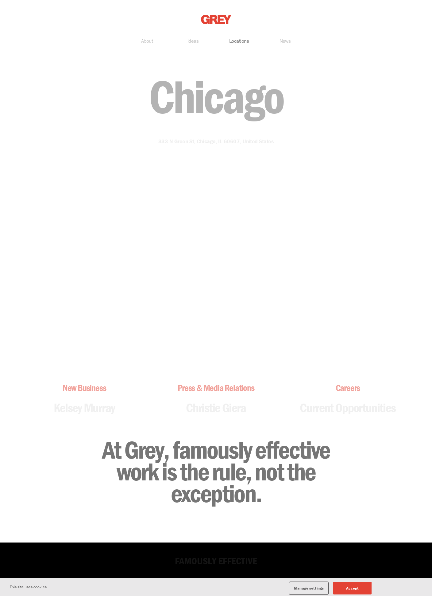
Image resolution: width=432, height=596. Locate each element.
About (147, 41)
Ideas (193, 41)
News (285, 41)
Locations (239, 41)
